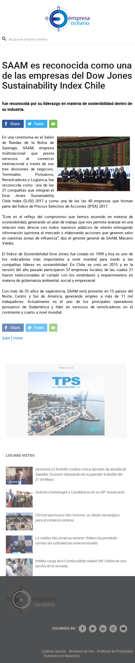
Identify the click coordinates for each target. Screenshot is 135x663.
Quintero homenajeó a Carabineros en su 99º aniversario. (80, 495)
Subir (6, 338)
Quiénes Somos (74, 651)
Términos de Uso (102, 651)
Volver (18, 338)
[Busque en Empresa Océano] (31, 39)
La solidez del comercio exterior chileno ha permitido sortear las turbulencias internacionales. (76, 543)
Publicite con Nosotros (82, 656)
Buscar (4, 39)
